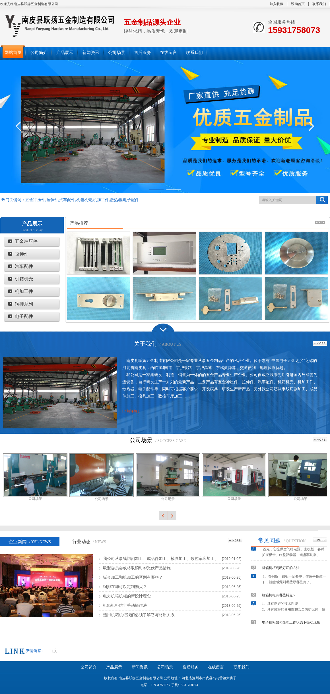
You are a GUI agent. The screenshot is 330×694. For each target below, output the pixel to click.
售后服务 (191, 667)
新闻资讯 (140, 667)
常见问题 (269, 540)
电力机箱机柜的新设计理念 (127, 596)
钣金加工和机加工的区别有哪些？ (133, 577)
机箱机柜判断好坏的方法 (281, 569)
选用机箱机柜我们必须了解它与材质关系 (139, 615)
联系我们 (319, 4)
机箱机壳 (24, 278)
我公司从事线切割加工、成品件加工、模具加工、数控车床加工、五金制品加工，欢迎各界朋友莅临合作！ (160, 560)
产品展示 (32, 224)
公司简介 (89, 667)
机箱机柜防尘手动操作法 (125, 605)
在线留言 (216, 667)
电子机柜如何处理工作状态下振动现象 (291, 624)
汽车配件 (24, 266)
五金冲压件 (26, 241)
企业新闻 (30, 541)
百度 (53, 651)
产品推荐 (79, 223)
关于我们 (145, 344)
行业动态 (89, 541)
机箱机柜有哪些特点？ (279, 597)
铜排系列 (24, 303)
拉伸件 (21, 253)
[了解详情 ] (130, 411)
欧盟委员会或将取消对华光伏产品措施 (137, 568)
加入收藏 (276, 4)
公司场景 (141, 440)
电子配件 (24, 316)
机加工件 (24, 291)
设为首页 (298, 4)
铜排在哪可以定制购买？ (125, 587)
